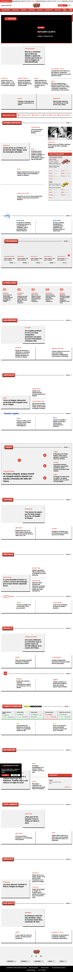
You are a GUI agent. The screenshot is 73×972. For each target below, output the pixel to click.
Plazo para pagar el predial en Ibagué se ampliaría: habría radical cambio (23, 661)
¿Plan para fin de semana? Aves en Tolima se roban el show (32, 820)
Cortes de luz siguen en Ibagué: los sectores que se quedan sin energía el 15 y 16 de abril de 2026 (38, 893)
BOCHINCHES (48, 10)
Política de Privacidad (33, 967)
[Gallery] (36, 254)
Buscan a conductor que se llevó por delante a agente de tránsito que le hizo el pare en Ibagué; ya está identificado (33, 57)
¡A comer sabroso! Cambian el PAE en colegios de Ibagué (15, 885)
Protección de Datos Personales (58, 967)
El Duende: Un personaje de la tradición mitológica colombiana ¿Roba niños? (60, 936)
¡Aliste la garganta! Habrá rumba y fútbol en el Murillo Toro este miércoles (39, 572)
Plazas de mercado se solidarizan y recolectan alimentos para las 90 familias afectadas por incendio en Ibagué (22, 354)
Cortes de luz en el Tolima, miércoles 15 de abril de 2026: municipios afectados (59, 146)
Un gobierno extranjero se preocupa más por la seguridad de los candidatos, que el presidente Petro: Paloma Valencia (24, 227)
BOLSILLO (40, 10)
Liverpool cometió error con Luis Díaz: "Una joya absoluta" (24, 606)
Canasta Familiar (5, 1)
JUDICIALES (15, 10)
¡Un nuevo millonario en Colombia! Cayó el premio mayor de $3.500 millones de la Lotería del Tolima (33, 644)
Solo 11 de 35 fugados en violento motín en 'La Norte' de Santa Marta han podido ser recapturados (36, 298)
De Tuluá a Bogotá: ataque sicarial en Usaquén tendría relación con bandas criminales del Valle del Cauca (18, 477)
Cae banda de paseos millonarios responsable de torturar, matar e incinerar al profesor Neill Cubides (61, 468)
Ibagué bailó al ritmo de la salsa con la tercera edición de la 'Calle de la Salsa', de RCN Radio (60, 838)
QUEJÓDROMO (6, 10)
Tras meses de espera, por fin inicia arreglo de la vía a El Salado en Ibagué (33, 515)
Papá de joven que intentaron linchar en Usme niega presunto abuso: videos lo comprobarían (50, 298)
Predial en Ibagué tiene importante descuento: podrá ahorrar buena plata (61, 661)
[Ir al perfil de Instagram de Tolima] (41, 956)
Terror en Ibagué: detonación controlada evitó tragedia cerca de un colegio (15, 402)
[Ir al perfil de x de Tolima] (36, 956)
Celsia (47, 115)
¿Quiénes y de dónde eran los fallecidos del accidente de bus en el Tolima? (60, 533)
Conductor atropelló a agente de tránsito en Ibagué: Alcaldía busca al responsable (25, 83)
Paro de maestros (65, 115)
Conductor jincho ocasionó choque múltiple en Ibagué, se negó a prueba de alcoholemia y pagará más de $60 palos (38, 155)
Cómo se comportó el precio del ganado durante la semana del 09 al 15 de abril (60, 728)
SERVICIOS (58, 10)
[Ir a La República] (5, 674)
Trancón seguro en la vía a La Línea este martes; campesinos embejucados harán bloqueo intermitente (61, 353)
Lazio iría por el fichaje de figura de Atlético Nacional (60, 606)
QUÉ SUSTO (65, 10)
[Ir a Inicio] (36, 5)
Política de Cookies (31, 970)
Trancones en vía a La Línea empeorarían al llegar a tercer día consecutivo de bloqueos (29, 197)
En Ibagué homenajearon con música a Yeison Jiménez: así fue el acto (38, 769)
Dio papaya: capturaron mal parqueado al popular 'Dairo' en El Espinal (38, 786)
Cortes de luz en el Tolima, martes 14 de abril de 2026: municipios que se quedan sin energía (38, 878)
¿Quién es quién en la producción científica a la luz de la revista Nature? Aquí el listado (60, 684)
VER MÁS (12, 263)
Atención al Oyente (45, 967)
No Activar (15, 775)
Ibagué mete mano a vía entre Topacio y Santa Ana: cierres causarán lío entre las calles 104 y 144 (24, 533)
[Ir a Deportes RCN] (9, 596)
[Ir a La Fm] (6, 216)
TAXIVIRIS (23, 10)
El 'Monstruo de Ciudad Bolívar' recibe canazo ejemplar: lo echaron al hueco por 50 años (60, 456)
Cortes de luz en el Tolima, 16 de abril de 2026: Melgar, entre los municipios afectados (15, 150)
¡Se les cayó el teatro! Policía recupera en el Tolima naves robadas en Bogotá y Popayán (39, 406)
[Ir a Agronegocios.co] (32, 706)
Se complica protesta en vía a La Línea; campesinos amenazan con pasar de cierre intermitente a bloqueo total (33, 336)
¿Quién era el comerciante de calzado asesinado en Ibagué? (38, 393)
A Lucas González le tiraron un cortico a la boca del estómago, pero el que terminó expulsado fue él (15, 583)
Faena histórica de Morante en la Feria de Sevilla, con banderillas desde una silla (24, 728)
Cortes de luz (38, 115)
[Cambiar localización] (63, 5)
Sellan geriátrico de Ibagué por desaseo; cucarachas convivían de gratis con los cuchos (41, 84)
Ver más (69, 123)
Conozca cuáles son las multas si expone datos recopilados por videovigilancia (24, 423)
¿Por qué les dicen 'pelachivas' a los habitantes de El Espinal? (23, 837)
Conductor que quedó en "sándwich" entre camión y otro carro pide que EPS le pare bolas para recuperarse (22, 299)
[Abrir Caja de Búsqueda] (70, 5)
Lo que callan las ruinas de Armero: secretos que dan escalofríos (23, 936)
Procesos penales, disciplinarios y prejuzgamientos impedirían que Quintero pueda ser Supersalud (59, 227)
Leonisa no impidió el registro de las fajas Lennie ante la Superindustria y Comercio (59, 423)
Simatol (54, 115)
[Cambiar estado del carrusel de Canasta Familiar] (11, 1)
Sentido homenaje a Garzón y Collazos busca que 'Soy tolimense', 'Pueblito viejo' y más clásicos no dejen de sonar (15, 780)
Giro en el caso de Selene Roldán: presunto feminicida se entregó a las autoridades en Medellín (8, 298)
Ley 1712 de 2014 (42, 970)
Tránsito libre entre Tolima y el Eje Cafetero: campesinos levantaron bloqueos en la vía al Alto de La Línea (61, 73)
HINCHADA (32, 10)
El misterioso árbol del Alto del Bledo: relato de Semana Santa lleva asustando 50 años (33, 919)
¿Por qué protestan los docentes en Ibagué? (37, 131)
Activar (5, 775)
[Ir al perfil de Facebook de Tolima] (31, 956)
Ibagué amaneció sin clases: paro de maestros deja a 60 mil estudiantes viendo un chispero (28, 173)
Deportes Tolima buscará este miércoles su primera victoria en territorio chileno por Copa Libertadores (38, 587)
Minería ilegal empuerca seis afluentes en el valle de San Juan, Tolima (60, 102)
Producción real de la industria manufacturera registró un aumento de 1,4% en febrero (24, 684)
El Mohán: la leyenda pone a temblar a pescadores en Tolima (26, 102)
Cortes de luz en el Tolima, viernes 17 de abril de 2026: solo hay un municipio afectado (8, 83)
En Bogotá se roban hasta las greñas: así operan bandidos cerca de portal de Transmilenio (61, 479)
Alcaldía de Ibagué (25, 115)
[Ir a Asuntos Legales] (11, 414)
